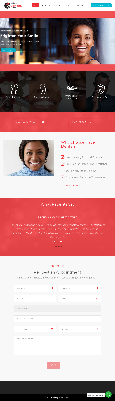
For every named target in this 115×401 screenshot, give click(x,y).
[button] (53, 246)
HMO (67, 5)
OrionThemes (64, 398)
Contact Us (78, 5)
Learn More (71, 185)
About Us (46, 5)
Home (35, 5)
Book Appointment (101, 5)
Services (57, 5)
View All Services (31, 122)
